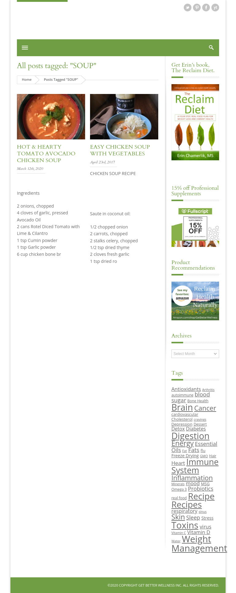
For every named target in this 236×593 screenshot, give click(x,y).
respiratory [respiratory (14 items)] (184, 510)
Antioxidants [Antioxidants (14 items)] (186, 388)
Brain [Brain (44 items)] (182, 407)
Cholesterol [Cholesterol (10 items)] (182, 419)
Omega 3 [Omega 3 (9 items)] (179, 489)
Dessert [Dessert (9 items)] (200, 424)
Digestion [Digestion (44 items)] (190, 436)
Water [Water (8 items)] (176, 541)
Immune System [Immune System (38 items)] (195, 466)
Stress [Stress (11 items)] (207, 518)
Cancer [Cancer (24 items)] (205, 407)
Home (27, 79)
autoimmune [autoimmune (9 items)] (182, 394)
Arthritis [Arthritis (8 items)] (208, 390)
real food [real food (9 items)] (179, 497)
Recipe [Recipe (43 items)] (201, 496)
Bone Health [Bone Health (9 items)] (198, 400)
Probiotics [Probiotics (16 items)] (200, 488)
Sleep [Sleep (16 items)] (193, 517)
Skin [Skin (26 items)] (178, 517)
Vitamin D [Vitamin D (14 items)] (198, 532)
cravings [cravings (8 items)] (200, 419)
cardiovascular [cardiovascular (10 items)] (184, 414)
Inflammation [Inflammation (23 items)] (192, 477)
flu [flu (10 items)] (203, 450)
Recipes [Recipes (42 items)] (186, 504)
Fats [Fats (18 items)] (193, 450)
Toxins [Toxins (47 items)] (185, 525)
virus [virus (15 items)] (205, 526)
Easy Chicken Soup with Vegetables (120, 150)
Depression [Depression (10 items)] (181, 424)
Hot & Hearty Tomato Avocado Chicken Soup (46, 153)
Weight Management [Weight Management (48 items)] (199, 543)
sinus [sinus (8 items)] (203, 511)
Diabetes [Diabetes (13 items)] (196, 428)
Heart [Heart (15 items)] (178, 462)
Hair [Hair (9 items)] (212, 455)
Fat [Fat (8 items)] (184, 451)
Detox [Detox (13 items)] (178, 428)
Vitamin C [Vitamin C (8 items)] (178, 533)
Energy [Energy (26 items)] (182, 443)
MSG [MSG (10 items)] (205, 483)
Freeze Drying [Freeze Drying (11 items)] (185, 455)
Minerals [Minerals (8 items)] (178, 484)
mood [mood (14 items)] (193, 483)
